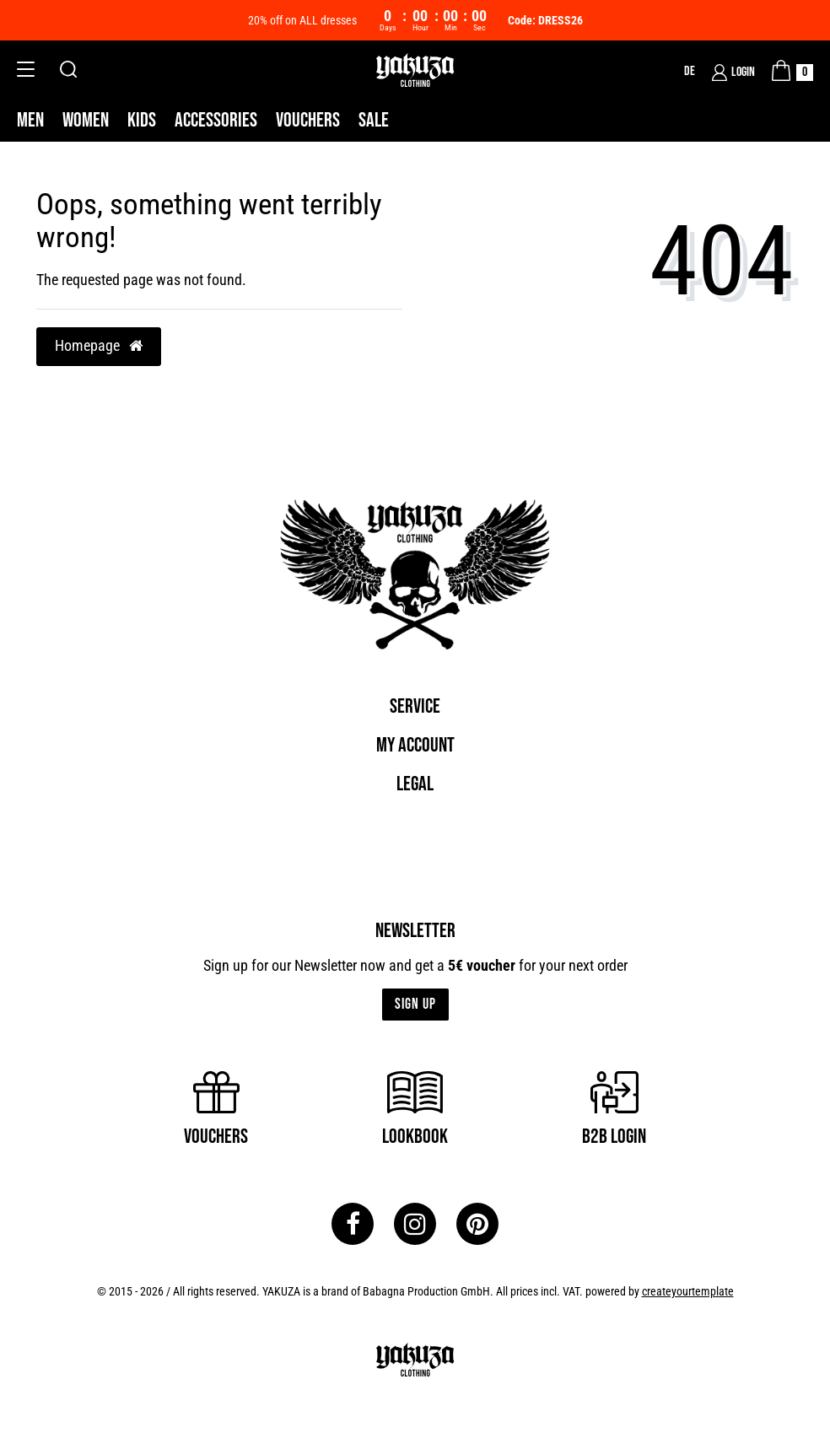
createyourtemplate (688, 1291)
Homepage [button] (99, 345)
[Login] (733, 72)
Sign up (415, 1004)
